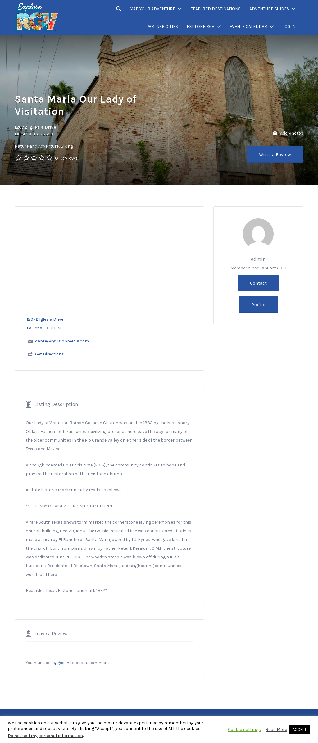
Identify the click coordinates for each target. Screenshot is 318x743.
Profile (258, 304)
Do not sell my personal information (45, 735)
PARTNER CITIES (162, 26)
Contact (258, 283)
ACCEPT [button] (300, 729)
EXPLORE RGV (200, 26)
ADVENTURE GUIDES (269, 8)
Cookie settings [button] (244, 729)
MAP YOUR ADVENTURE (152, 8)
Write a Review (275, 154)
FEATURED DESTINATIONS (215, 8)
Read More (276, 729)
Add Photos (288, 133)
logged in (60, 662)
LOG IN (289, 26)
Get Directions (49, 354)
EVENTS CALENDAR (248, 26)
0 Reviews (66, 158)
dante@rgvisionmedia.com (62, 341)
